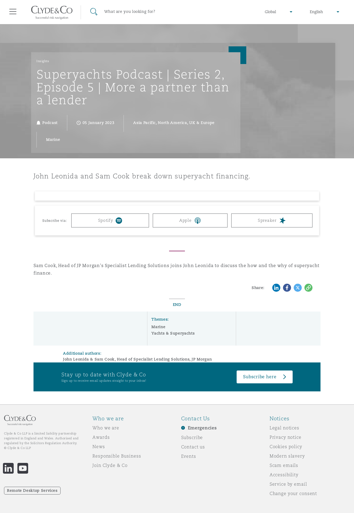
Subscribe (192, 437)
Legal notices (284, 427)
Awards (101, 437)
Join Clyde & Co (110, 465)
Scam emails (284, 465)
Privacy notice (285, 437)
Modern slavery (287, 456)
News (98, 446)
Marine (158, 326)
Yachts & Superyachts (173, 333)
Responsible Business (116, 456)
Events (188, 456)
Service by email (288, 484)
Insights (42, 61)
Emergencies (202, 428)
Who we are (105, 427)
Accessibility (284, 474)
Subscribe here (259, 377)
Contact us (193, 447)
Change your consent (293, 493)
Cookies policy (286, 446)
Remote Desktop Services (32, 490)
